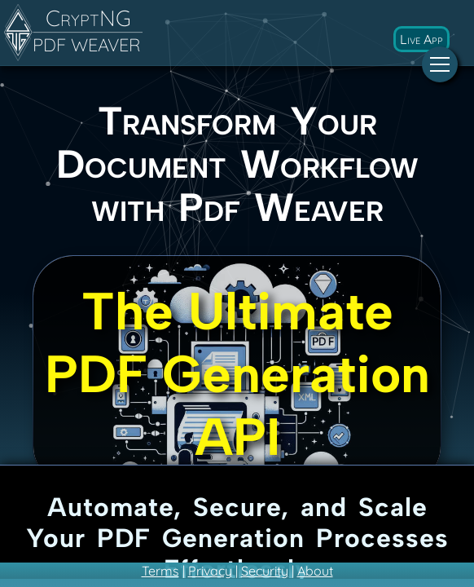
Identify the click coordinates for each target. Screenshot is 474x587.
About (315, 571)
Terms (160, 571)
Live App (421, 39)
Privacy (210, 571)
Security (264, 571)
